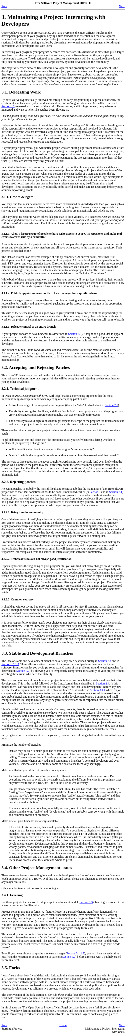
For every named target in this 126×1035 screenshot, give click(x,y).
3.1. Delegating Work (21, 92)
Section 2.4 (104, 660)
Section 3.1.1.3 (10, 664)
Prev (4, 6)
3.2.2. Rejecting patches (18, 482)
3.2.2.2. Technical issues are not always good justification (36, 558)
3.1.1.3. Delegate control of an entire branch (28, 326)
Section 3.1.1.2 (75, 953)
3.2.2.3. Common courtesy (17, 599)
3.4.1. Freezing (12, 895)
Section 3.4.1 (97, 690)
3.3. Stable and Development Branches (37, 653)
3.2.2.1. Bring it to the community (22, 512)
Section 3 (95, 491)
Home (63, 1025)
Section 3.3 (74, 333)
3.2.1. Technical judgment (20, 389)
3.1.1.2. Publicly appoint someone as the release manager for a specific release (49, 293)
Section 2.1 (111, 405)
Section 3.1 (115, 491)
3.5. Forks (10, 967)
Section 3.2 (22, 670)
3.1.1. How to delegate (17, 197)
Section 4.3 (8, 106)
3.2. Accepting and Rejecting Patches (35, 367)
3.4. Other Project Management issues (36, 867)
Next (122, 6)
